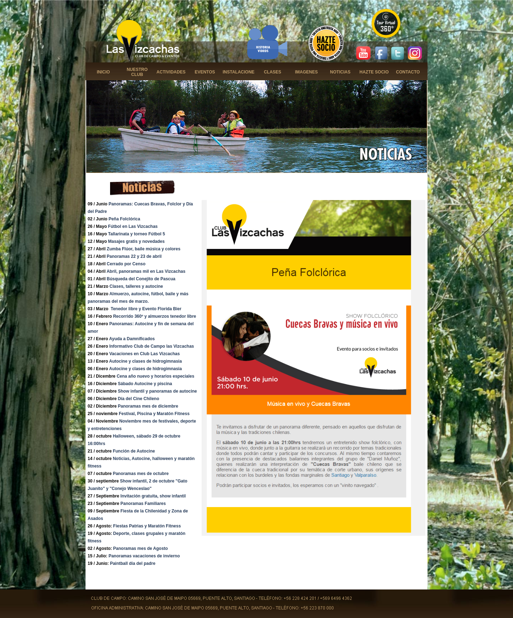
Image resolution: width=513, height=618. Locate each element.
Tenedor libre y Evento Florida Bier (146, 308)
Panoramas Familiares (143, 503)
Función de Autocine (134, 451)
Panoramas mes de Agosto (140, 548)
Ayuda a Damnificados (132, 338)
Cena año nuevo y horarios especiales (155, 376)
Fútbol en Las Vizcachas (132, 226)
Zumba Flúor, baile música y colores (144, 248)
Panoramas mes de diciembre (148, 406)
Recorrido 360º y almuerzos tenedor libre (154, 316)
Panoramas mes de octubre (141, 473)
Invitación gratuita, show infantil (153, 496)
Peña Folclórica (124, 218)
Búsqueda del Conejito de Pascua (141, 278)
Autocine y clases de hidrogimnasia (145, 361)
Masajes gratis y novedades (136, 241)
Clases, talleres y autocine (136, 286)
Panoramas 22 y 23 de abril (134, 256)
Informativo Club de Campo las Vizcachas (151, 346)
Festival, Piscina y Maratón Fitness (154, 413)
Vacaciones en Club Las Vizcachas (144, 353)
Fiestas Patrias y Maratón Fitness (147, 525)
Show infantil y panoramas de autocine (157, 391)
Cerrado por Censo (126, 263)
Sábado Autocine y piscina (145, 383)
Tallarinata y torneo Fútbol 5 (136, 233)
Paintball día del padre (132, 563)
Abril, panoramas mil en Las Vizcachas (146, 271)
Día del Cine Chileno (138, 398)
